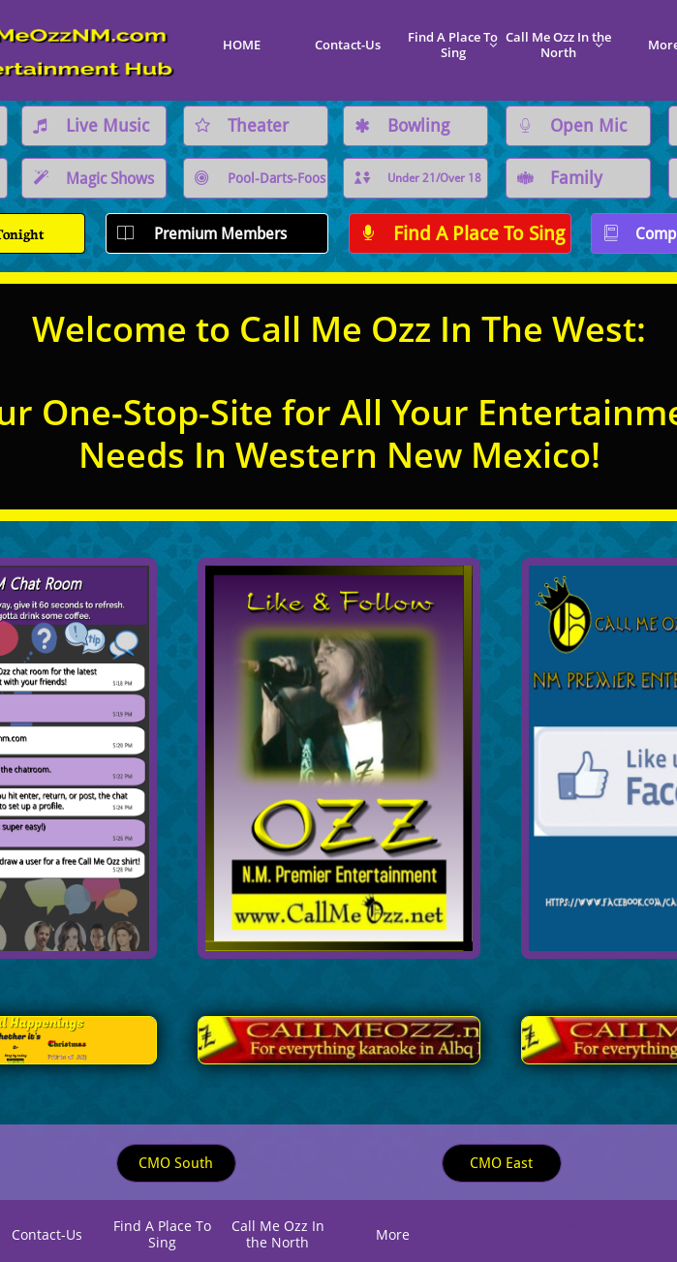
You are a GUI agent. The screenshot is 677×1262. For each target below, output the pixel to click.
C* (510, 1227)
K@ (568, 1224)
